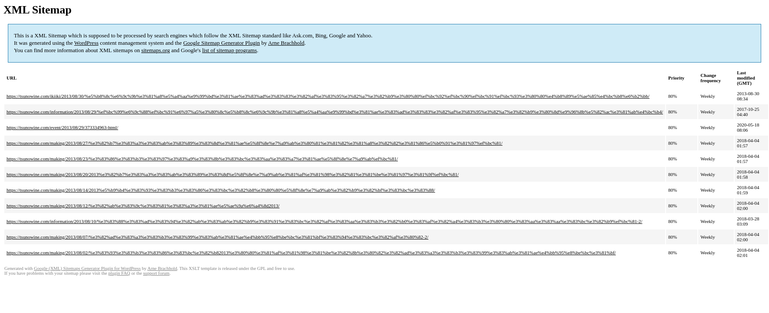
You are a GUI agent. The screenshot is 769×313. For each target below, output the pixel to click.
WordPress (86, 43)
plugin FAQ (119, 273)
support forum (156, 273)
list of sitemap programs (229, 50)
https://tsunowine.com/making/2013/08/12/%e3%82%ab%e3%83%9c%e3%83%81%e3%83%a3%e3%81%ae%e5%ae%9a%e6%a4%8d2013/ (143, 205)
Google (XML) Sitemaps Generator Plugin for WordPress (87, 268)
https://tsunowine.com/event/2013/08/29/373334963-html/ (62, 127)
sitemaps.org (155, 50)
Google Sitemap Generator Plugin (221, 43)
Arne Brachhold (286, 43)
